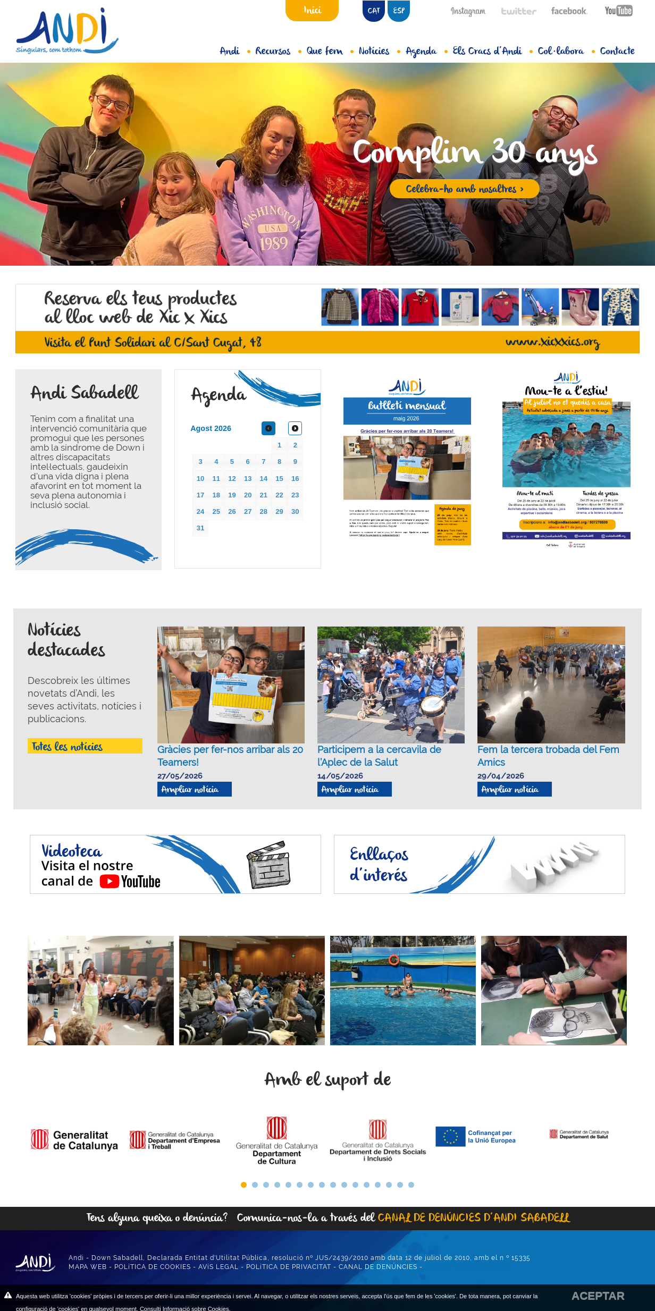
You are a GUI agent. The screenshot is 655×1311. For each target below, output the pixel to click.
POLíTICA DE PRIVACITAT (288, 1267)
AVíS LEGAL (218, 1267)
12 (367, 1185)
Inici (312, 10)
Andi (235, 51)
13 (378, 1185)
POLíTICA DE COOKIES (152, 1267)
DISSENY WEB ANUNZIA (466, 1267)
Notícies (379, 51)
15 (400, 1185)
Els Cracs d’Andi (493, 51)
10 (344, 1185)
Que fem (330, 51)
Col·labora (566, 51)
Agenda (427, 51)
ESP (399, 11)
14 (389, 1185)
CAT (374, 11)
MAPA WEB (88, 1267)
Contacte (617, 51)
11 (355, 1185)
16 (411, 1185)
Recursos (278, 51)
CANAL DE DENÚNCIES (378, 1267)
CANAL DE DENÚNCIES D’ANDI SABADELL (473, 1218)
